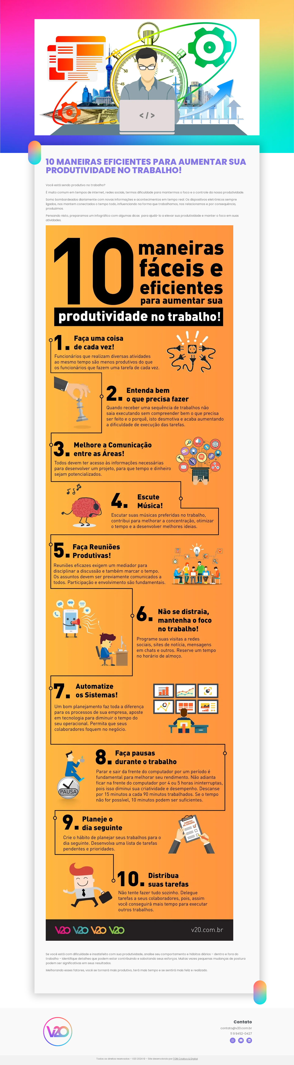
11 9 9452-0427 (241, 1033)
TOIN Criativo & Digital (185, 1058)
